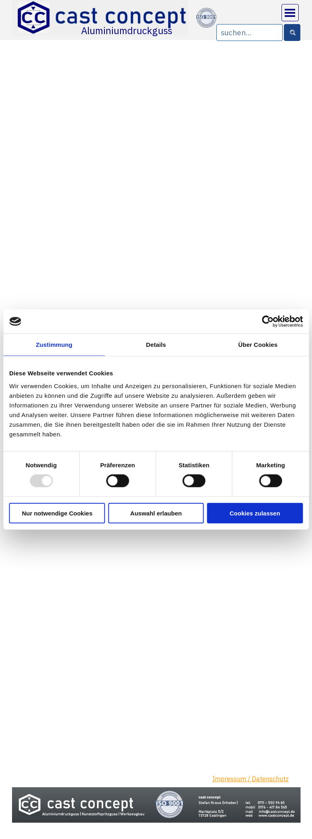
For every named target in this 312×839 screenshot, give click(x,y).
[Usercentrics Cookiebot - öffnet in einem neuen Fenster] (267, 322)
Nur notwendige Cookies (57, 512)
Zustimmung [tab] (54, 344)
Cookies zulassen (255, 512)
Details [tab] (156, 344)
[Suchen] (292, 32)
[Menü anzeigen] (290, 12)
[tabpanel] (256, 784)
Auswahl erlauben (155, 512)
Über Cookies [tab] (257, 344)
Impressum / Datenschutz (250, 779)
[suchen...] (249, 32)
